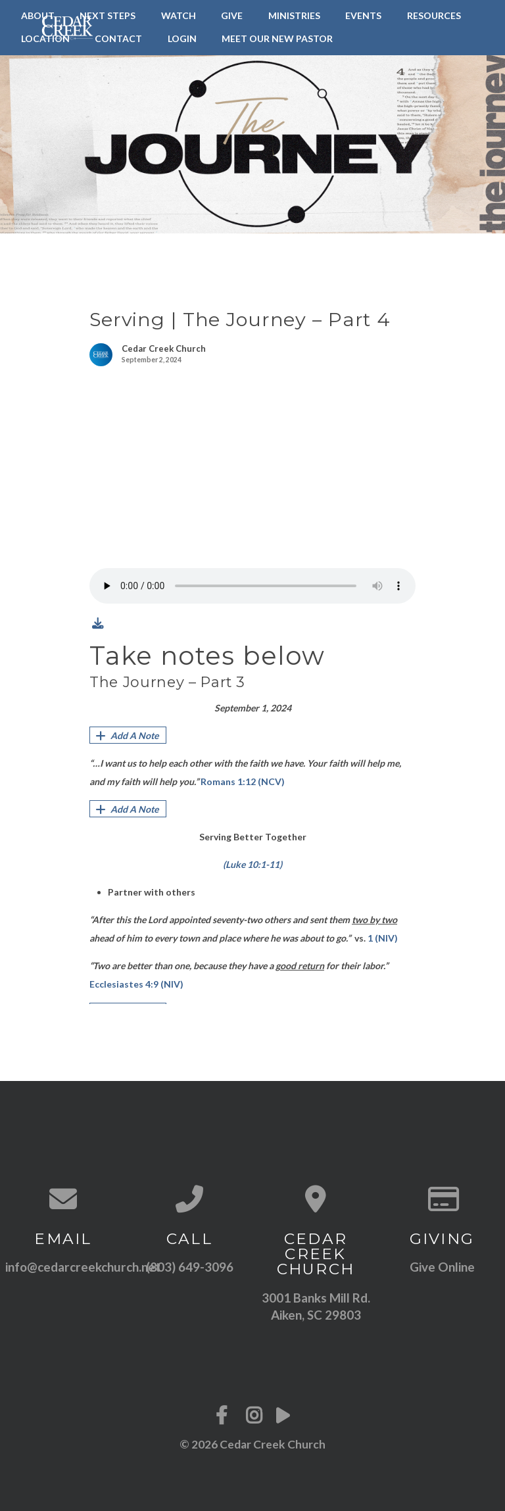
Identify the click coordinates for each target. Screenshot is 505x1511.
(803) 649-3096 (189, 1266)
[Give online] (442, 1198)
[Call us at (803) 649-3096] (189, 1198)
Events (363, 15)
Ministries (294, 15)
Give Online (442, 1266)
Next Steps (107, 15)
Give (232, 15)
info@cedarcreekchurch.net (82, 1266)
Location (45, 38)
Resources (434, 15)
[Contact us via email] (63, 1198)
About (38, 15)
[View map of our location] (315, 1198)
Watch (178, 15)
